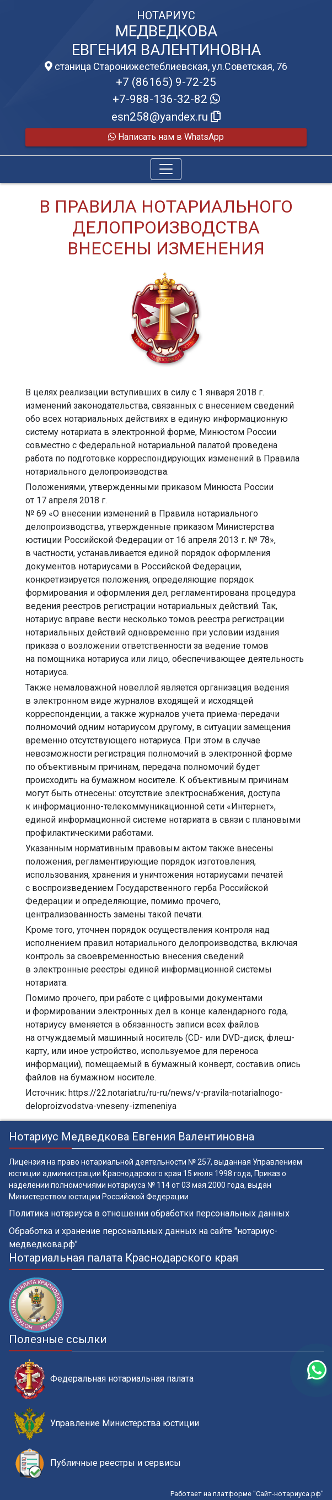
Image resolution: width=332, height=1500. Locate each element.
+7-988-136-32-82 (166, 99)
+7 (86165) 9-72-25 (166, 82)
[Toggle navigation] (166, 169)
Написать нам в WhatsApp (166, 137)
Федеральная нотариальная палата (104, 1379)
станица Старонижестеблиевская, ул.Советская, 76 (166, 66)
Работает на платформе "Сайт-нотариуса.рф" (247, 1494)
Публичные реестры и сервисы (97, 1463)
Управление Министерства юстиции (106, 1423)
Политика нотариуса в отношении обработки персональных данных (149, 1213)
